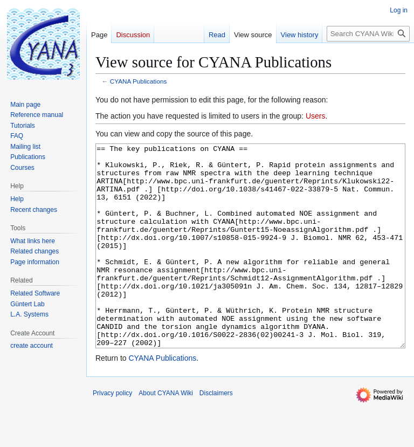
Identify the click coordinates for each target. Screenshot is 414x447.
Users (316, 116)
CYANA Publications (138, 81)
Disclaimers (216, 433)
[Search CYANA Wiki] (368, 34)
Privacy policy (112, 433)
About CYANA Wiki (165, 433)
